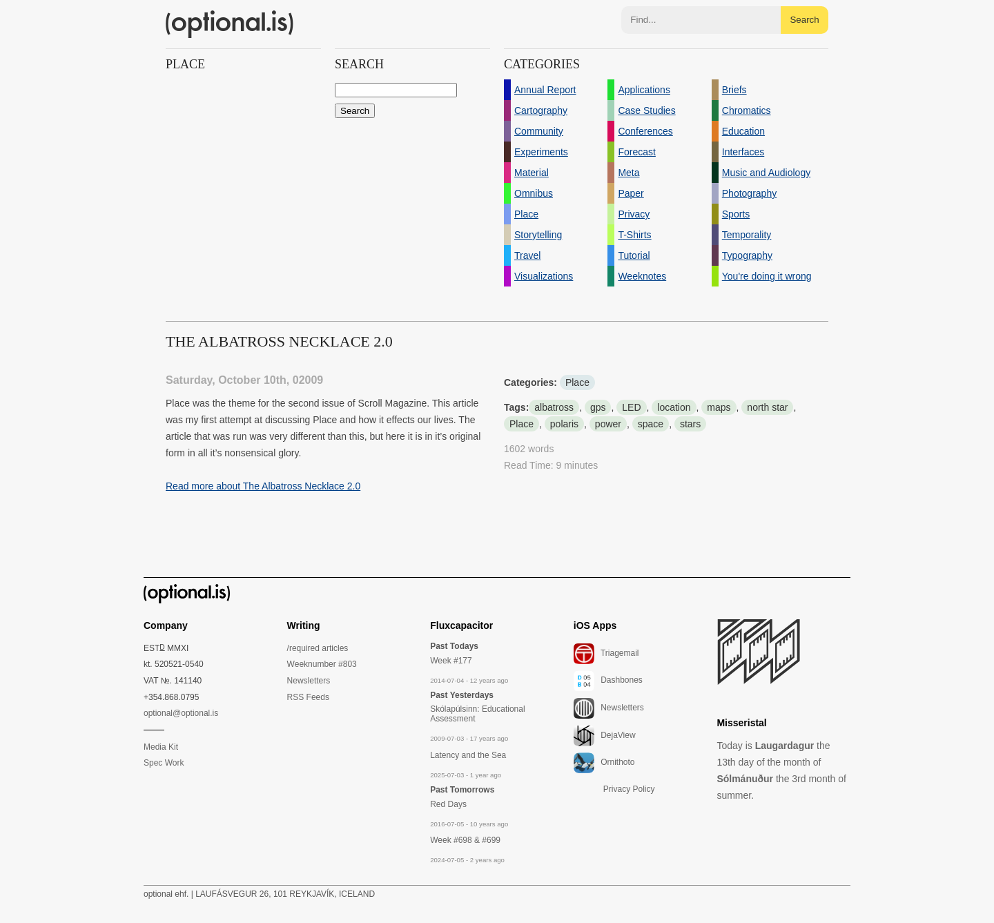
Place (577, 382)
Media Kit (161, 747)
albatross (554, 407)
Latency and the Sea (468, 755)
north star (767, 407)
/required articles (318, 648)
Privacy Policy (629, 789)
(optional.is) (230, 24)
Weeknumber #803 (322, 664)
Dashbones (608, 680)
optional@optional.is (181, 713)
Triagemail (606, 653)
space (650, 423)
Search (804, 19)
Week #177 (451, 660)
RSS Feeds (308, 697)
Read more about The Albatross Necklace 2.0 (263, 486)
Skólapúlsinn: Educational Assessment (477, 713)
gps (598, 407)
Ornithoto (604, 762)
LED (631, 407)
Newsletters (309, 681)
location (673, 407)
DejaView (605, 736)
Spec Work (164, 763)
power (608, 423)
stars (690, 423)
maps (718, 407)
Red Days (448, 804)
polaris (564, 423)
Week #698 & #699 (465, 840)
